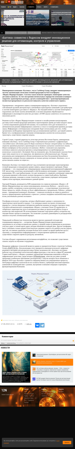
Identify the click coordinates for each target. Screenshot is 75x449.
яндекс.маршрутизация (24, 320)
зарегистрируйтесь (11, 343)
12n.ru (28, 324)
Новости (5, 348)
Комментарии (7, 336)
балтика (10, 320)
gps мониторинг (5, 320)
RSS (73, 340)
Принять (67, 442)
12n (4, 390)
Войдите (3, 343)
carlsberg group (17, 320)
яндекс (13, 320)
